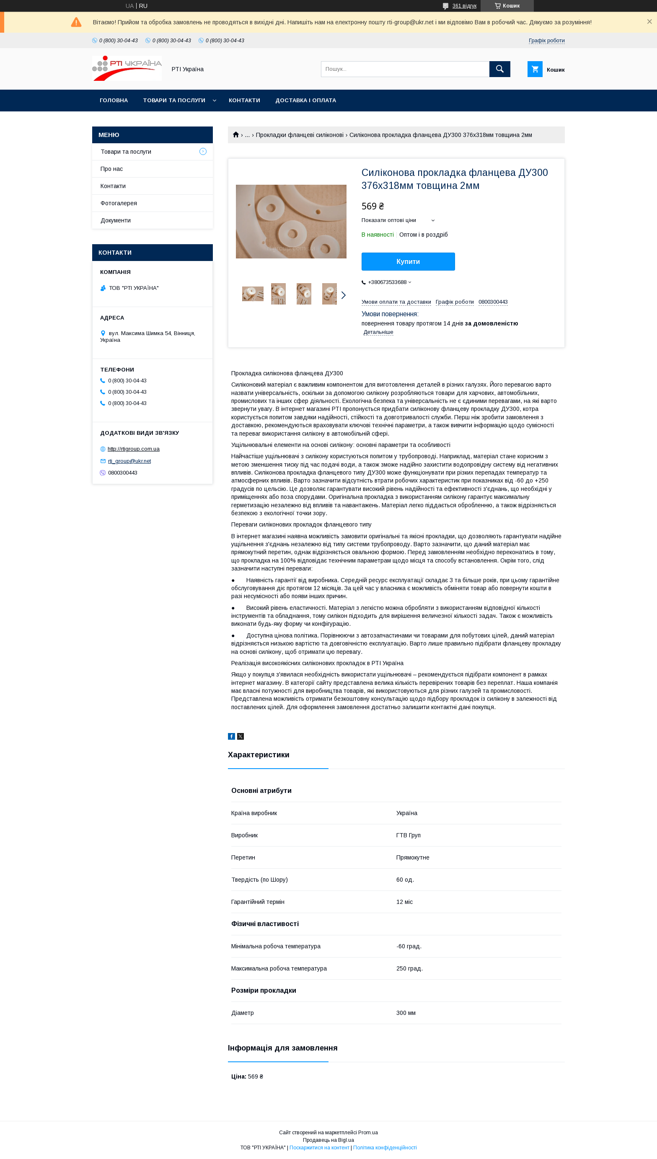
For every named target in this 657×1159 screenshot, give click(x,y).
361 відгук (464, 6)
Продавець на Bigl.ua (328, 1140)
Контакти (244, 100)
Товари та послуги (174, 100)
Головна (114, 100)
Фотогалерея (119, 203)
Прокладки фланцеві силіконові (300, 135)
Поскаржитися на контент (319, 1148)
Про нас (112, 168)
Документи (116, 220)
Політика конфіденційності (385, 1148)
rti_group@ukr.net (129, 461)
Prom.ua (368, 1133)
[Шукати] (499, 69)
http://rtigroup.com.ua (134, 449)
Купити (408, 261)
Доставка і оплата (305, 100)
